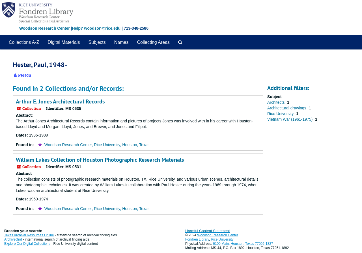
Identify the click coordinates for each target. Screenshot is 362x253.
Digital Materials (64, 42)
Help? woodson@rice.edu (96, 28)
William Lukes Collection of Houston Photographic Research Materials (100, 159)
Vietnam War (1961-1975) (290, 119)
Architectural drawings (287, 108)
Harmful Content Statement (207, 231)
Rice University (281, 113)
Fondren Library (197, 239)
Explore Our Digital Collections (27, 244)
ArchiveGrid (13, 239)
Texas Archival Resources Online (29, 235)
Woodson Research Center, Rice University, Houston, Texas (97, 144)
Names (121, 42)
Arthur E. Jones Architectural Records (60, 101)
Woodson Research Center (44, 28)
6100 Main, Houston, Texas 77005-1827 (243, 244)
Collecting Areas (153, 42)
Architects (276, 102)
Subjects (96, 42)
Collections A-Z (24, 42)
